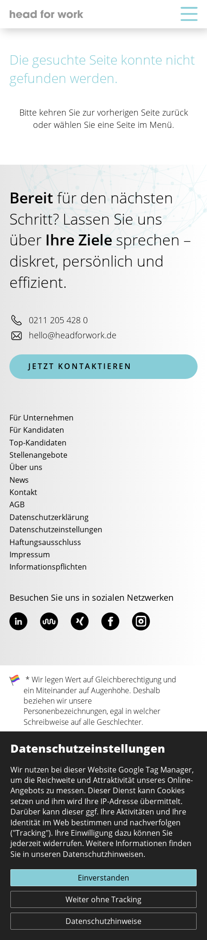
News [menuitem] (19, 480)
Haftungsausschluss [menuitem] (45, 542)
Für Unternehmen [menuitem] (41, 418)
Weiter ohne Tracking (103, 900)
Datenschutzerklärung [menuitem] (49, 517)
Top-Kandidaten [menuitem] (37, 443)
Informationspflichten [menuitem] (48, 567)
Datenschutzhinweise (103, 921)
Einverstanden (103, 878)
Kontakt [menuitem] (23, 492)
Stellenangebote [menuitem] (38, 455)
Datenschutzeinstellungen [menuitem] (55, 530)
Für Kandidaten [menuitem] (36, 430)
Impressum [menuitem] (29, 555)
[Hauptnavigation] (189, 14)
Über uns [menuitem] (25, 467)
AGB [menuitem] (17, 505)
